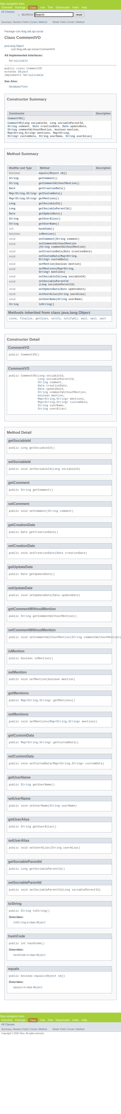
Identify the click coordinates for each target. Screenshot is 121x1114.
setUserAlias (48, 303)
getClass (42, 328)
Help (84, 7)
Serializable (18, 61)
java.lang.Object (14, 46)
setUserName (47, 308)
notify (56, 328)
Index (75, 7)
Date (36, 129)
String (12, 129)
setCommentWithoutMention (57, 250)
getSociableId (49, 208)
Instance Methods (44, 167)
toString (45, 314)
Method (43, 22)
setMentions (47, 276)
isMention (46, 240)
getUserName (47, 229)
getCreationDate (50, 192)
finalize (26, 328)
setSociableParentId (53, 289)
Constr (33, 22)
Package (20, 7)
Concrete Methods (75, 167)
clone (13, 328)
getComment (46, 182)
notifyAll (71, 328)
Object (23, 73)
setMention (46, 271)
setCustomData (49, 263)
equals (43, 176)
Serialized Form (18, 88)
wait (84, 328)
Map (10, 136)
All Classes (8, 11)
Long (26, 125)
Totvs (22, 1068)
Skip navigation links (12, 3)
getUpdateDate (49, 219)
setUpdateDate (49, 298)
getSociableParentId (53, 213)
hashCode (45, 234)
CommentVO (15, 121)
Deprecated (63, 7)
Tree (50, 7)
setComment (46, 245)
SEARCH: (27, 14)
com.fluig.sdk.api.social (29, 31)
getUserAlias (48, 224)
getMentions (47, 203)
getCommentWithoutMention (57, 187)
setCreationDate (50, 258)
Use (42, 7)
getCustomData (49, 197)
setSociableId (49, 285)
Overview (7, 7)
